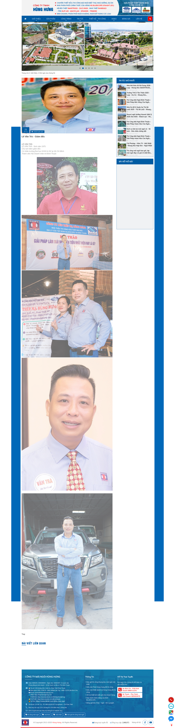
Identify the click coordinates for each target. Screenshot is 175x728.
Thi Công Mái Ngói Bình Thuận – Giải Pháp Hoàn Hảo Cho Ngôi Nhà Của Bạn (139, 123)
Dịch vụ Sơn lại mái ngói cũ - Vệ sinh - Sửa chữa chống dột (138, 130)
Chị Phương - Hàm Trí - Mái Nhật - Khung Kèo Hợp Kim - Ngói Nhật (139, 144)
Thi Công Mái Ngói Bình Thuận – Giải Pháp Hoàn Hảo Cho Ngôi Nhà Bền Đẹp (139, 137)
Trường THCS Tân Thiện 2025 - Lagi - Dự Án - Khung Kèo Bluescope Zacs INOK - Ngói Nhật (139, 94)
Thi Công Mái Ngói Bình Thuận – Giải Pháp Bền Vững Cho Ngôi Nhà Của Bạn (139, 101)
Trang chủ (25, 73)
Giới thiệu (34, 73)
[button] (80, 68)
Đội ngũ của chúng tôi (47, 73)
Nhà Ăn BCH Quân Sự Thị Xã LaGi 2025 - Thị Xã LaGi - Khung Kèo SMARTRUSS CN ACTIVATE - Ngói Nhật (139, 108)
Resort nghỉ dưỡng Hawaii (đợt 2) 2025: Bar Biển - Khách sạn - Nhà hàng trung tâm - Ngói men (139, 115)
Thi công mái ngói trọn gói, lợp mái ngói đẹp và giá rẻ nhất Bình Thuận (139, 152)
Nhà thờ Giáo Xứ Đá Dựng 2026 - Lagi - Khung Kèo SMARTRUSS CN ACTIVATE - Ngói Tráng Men (139, 87)
